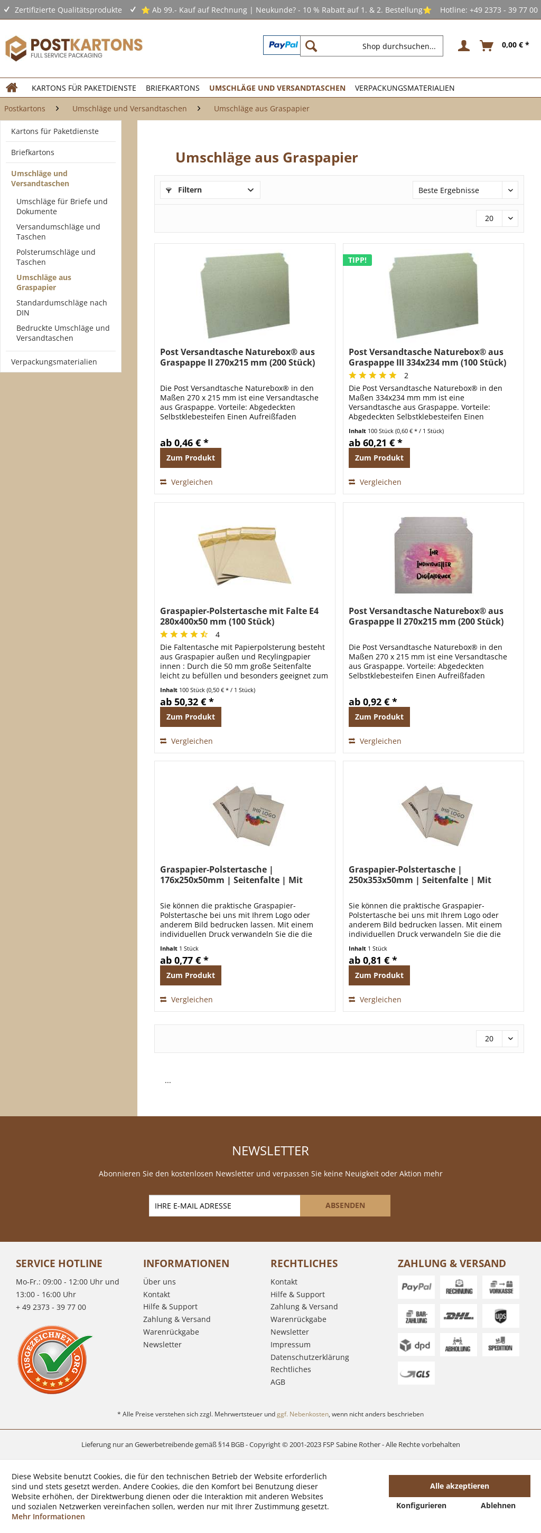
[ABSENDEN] (345, 1205)
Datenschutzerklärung (309, 1357)
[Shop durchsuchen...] (371, 45)
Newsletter (162, 1344)
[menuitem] (376, 45)
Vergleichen (186, 482)
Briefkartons (32, 152)
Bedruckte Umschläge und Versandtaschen (63, 333)
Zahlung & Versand (177, 1319)
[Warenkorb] (505, 45)
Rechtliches (290, 1369)
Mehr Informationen (48, 1516)
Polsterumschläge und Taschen (56, 257)
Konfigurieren (421, 1505)
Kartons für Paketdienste (55, 131)
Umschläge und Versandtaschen (40, 178)
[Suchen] (311, 45)
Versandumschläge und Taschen (58, 232)
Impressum (290, 1344)
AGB (277, 1382)
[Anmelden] (462, 45)
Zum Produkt (190, 458)
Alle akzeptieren (459, 1486)
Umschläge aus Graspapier (43, 282)
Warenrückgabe (171, 1332)
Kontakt (156, 1294)
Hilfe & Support (170, 1306)
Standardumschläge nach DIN (61, 308)
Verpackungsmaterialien (54, 362)
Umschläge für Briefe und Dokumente (62, 206)
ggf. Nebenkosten (303, 1414)
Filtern (184, 190)
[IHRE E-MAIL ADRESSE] (225, 1205)
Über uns (159, 1282)
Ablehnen (498, 1505)
